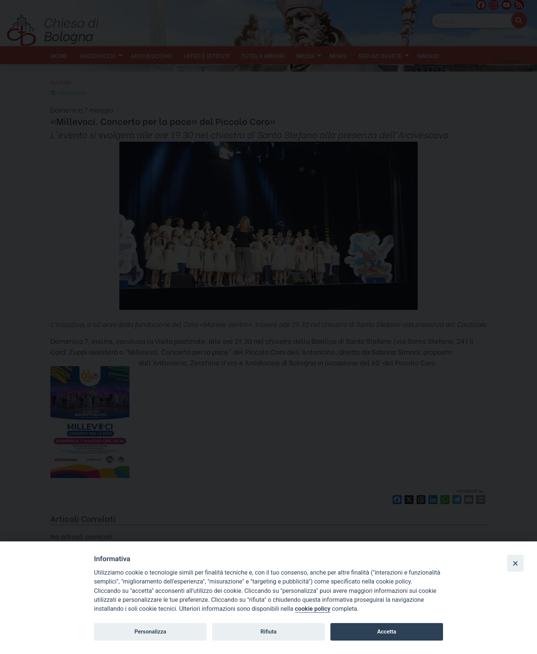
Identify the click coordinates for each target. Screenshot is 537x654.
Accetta (386, 631)
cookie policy (312, 608)
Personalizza (150, 631)
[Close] (515, 563)
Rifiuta (268, 631)
